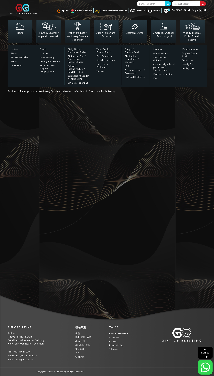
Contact (154, 10)
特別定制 (79, 356)
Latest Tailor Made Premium (111, 10)
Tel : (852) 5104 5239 (19, 351)
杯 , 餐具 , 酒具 (82, 345)
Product (12, 91)
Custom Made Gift (81, 10)
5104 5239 (181, 10)
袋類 (77, 333)
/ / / (48, 68)
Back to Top (205, 353)
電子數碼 (79, 349)
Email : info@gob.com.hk (20, 359)
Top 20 (62, 10)
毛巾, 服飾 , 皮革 (83, 337)
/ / (77, 51)
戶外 (77, 352)
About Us (137, 10)
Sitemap (113, 349)
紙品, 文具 (80, 341)
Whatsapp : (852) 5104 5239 (22, 355)
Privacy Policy (116, 345)
